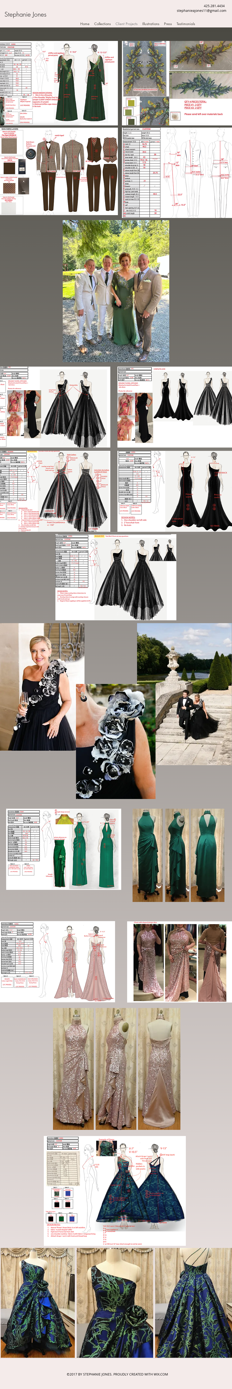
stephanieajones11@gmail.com (201, 10)
